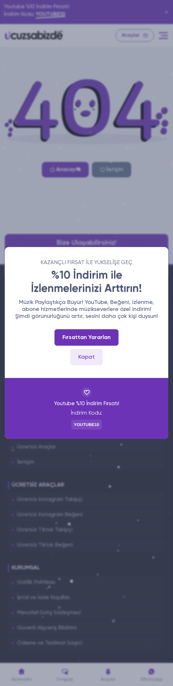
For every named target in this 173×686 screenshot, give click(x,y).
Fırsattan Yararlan (86, 337)
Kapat (86, 357)
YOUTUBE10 (86, 424)
